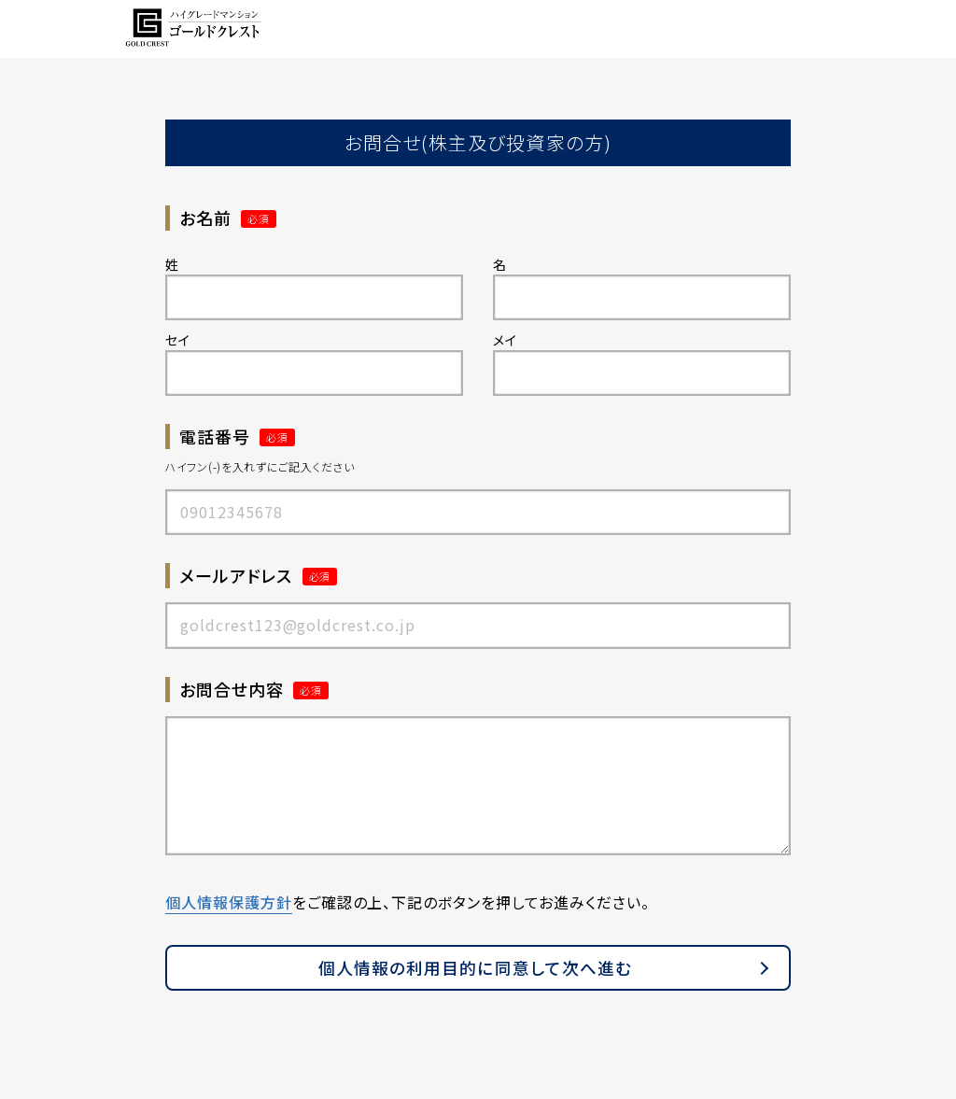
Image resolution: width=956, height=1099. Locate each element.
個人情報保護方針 (228, 902)
